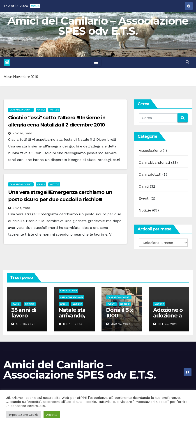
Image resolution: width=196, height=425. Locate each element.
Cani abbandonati (20, 109)
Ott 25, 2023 (168, 324)
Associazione (150, 150)
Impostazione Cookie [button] (23, 414)
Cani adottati (150, 174)
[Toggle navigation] (96, 62)
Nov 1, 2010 (21, 208)
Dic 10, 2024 (72, 324)
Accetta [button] (51, 414)
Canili (41, 109)
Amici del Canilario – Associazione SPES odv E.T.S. (97, 25)
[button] (187, 62)
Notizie (54, 109)
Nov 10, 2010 (22, 133)
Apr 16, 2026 (26, 324)
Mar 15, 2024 (121, 324)
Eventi (144, 198)
